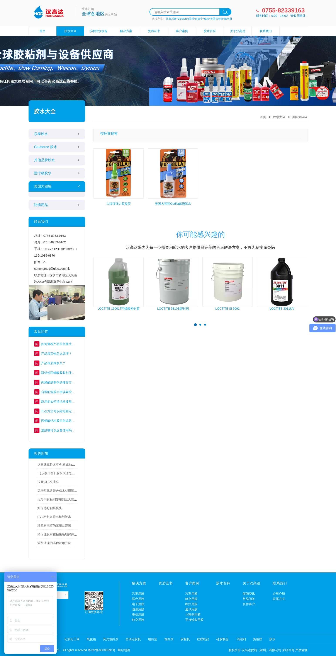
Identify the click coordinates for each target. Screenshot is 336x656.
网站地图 (124, 650)
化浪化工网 (72, 639)
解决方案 (126, 31)
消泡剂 (241, 639)
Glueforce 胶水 (45, 147)
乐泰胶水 (41, 134)
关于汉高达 (237, 31)
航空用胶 (138, 620)
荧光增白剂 (110, 639)
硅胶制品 (203, 639)
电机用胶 (138, 614)
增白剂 (152, 639)
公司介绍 (279, 593)
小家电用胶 (192, 614)
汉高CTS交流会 (48, 482)
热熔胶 (257, 639)
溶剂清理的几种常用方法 (54, 543)
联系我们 (266, 31)
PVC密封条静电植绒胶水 (54, 517)
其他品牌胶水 (44, 160)
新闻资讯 (249, 593)
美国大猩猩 (42, 186)
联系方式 (279, 599)
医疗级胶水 (42, 173)
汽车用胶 (138, 593)
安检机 (185, 639)
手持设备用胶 (194, 620)
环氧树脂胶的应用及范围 (54, 525)
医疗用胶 (138, 599)
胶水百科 (210, 31)
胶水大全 (70, 31)
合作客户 (249, 604)
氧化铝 (91, 639)
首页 (42, 31)
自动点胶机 (133, 639)
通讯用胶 (138, 609)
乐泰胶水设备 (98, 31)
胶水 (272, 639)
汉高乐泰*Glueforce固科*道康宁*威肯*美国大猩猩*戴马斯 (199, 18)
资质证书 (154, 31)
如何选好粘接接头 (49, 508)
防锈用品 (41, 205)
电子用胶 (138, 604)
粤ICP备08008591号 (102, 650)
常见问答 (249, 599)
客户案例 (182, 31)
